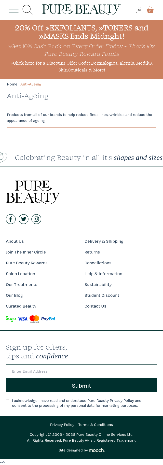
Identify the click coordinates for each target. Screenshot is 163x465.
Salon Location (20, 273)
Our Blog (14, 295)
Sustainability (98, 284)
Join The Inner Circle (26, 252)
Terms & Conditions (95, 424)
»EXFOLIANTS (70, 27)
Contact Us (95, 306)
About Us (15, 241)
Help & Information (103, 273)
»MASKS (53, 36)
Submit (81, 385)
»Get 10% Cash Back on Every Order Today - (81, 49)
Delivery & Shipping (103, 241)
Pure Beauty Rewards (27, 263)
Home (12, 84)
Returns (92, 252)
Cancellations (97, 263)
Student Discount (101, 295)
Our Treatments (21, 284)
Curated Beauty (21, 306)
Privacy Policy (62, 424)
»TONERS (115, 27)
